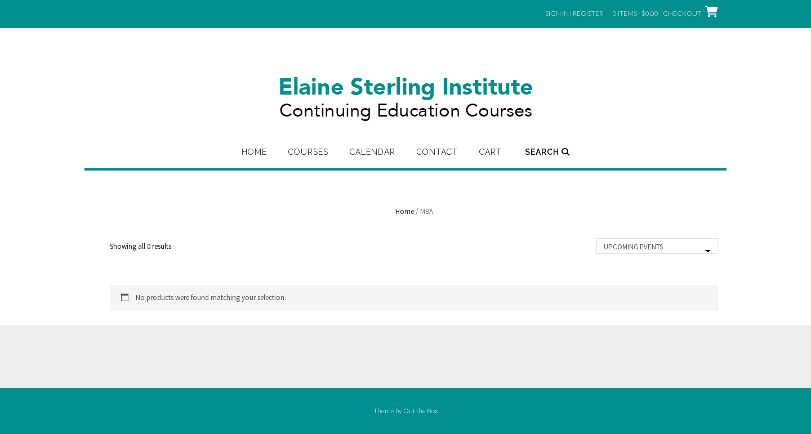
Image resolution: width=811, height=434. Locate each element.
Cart (490, 151)
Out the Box (420, 410)
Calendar (372, 151)
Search (547, 151)
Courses (308, 151)
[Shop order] (657, 246)
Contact (437, 151)
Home (254, 151)
